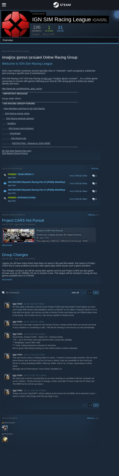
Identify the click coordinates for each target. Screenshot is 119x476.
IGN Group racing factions (21, 128)
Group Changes (15, 255)
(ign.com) (26, 151)
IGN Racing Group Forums (15, 153)
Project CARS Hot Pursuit (23, 220)
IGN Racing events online (17, 113)
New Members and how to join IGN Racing (24, 108)
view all (75, 292)
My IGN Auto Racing (12, 151)
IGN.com (47, 78)
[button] (50, 175)
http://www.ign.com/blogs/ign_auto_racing (22, 88)
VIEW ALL (95, 168)
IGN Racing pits (18, 138)
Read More (7, 245)
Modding (11, 123)
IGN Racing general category (20, 118)
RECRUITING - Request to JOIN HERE (31, 143)
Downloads (15, 133)
